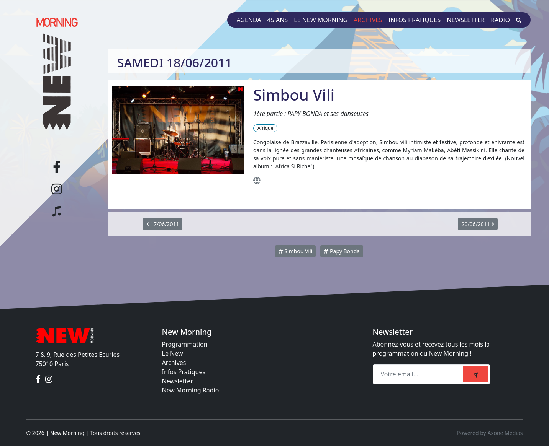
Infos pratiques (414, 20)
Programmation (185, 344)
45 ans (277, 20)
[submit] (475, 374)
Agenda (248, 20)
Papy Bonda (342, 251)
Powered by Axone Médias (490, 432)
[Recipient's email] (419, 374)
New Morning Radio (190, 390)
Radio (500, 20)
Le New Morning (320, 20)
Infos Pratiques (184, 372)
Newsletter (466, 20)
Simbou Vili (296, 251)
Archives (368, 20)
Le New (172, 353)
